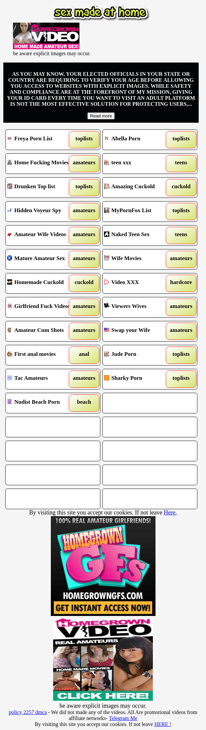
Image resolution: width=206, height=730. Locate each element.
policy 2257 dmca (28, 712)
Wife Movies (138, 259)
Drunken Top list (41, 187)
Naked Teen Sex (138, 235)
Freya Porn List (41, 139)
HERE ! (162, 724)
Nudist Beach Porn (41, 403)
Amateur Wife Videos (41, 235)
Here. (170, 512)
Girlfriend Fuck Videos (41, 307)
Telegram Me (123, 718)
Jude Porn (138, 355)
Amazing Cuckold (138, 187)
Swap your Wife (138, 331)
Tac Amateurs (41, 379)
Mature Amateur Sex (41, 259)
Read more (101, 115)
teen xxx (138, 163)
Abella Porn (138, 139)
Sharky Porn (138, 379)
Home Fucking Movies (41, 163)
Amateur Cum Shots (41, 331)
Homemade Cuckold (41, 283)
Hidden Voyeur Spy (41, 211)
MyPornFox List (138, 211)
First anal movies (41, 355)
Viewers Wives (138, 307)
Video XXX (138, 283)
